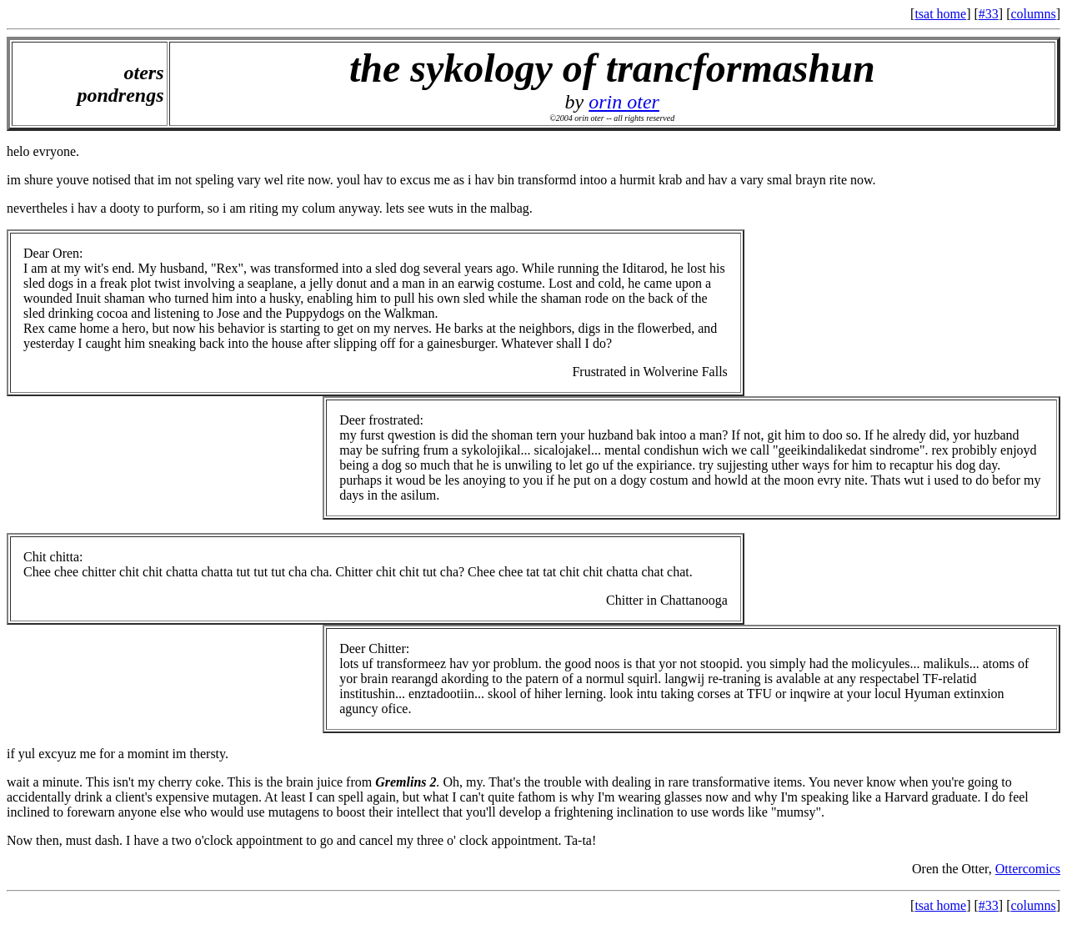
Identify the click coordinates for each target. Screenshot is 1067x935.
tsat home (940, 14)
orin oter (624, 102)
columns (1032, 14)
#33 (989, 14)
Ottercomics (1027, 869)
